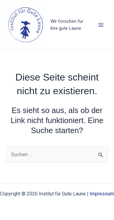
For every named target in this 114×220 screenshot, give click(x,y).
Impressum (102, 194)
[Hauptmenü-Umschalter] (101, 25)
